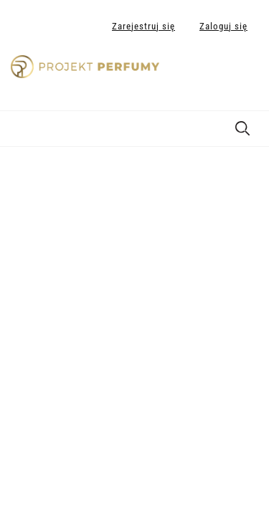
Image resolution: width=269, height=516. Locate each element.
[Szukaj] (242, 125)
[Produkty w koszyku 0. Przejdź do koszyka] (243, 73)
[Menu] (18, 126)
